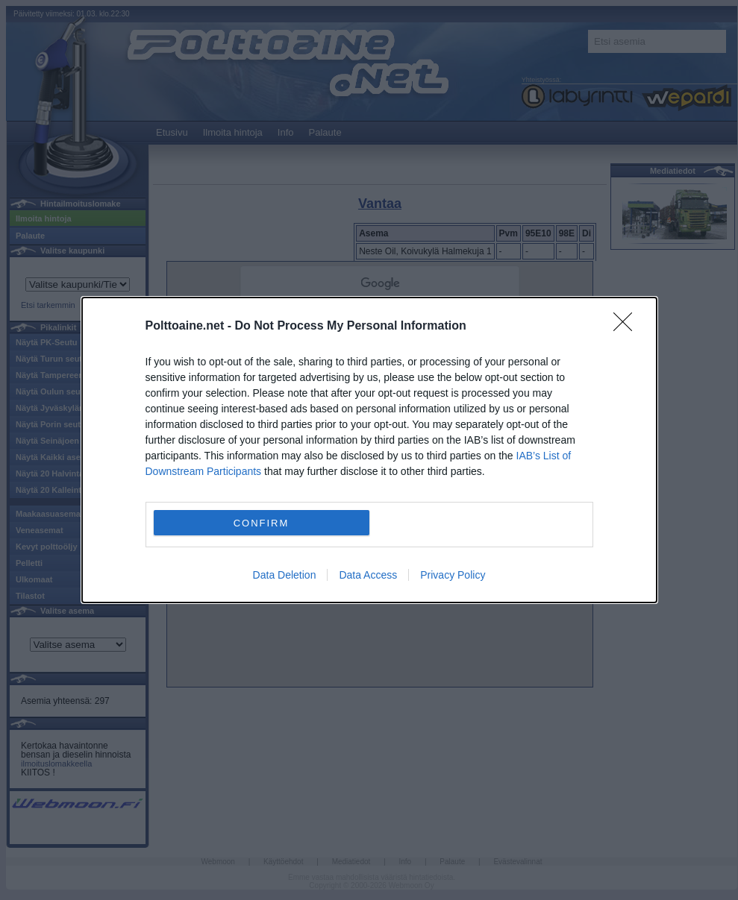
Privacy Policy (452, 575)
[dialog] (369, 450)
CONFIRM (262, 523)
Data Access (368, 575)
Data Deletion (284, 575)
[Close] (627, 326)
